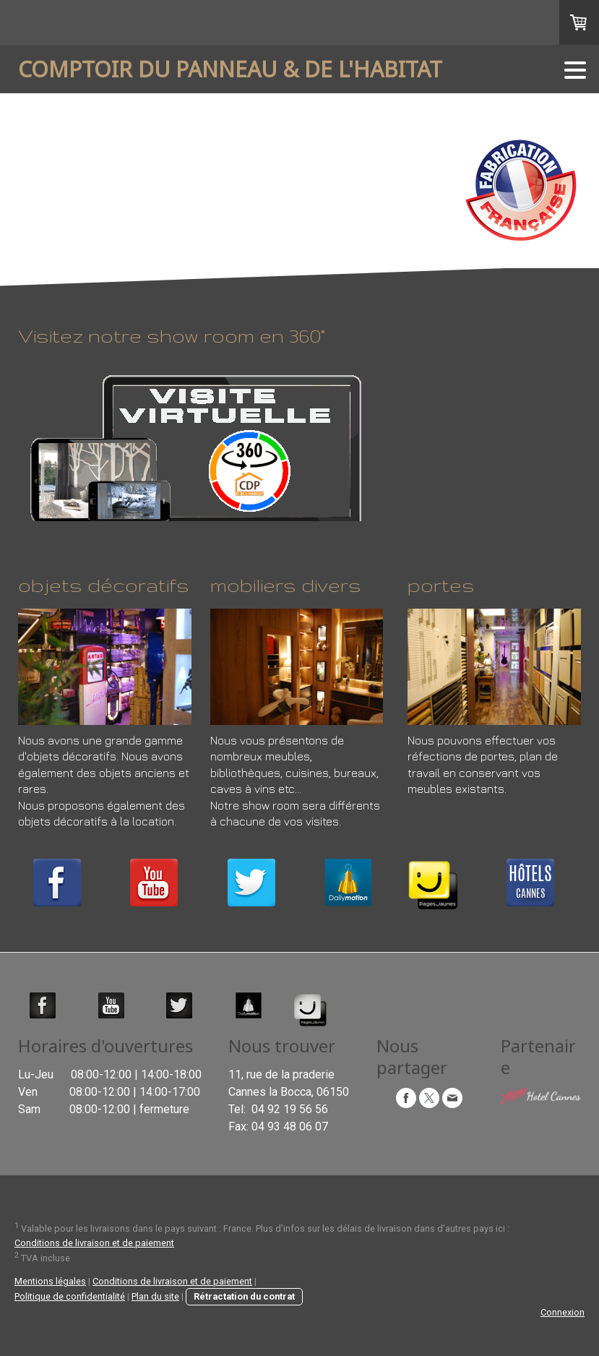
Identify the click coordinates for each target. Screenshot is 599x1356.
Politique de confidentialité (69, 1296)
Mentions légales (50, 1281)
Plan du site (155, 1296)
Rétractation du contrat (244, 1296)
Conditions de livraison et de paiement (94, 1242)
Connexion (562, 1312)
